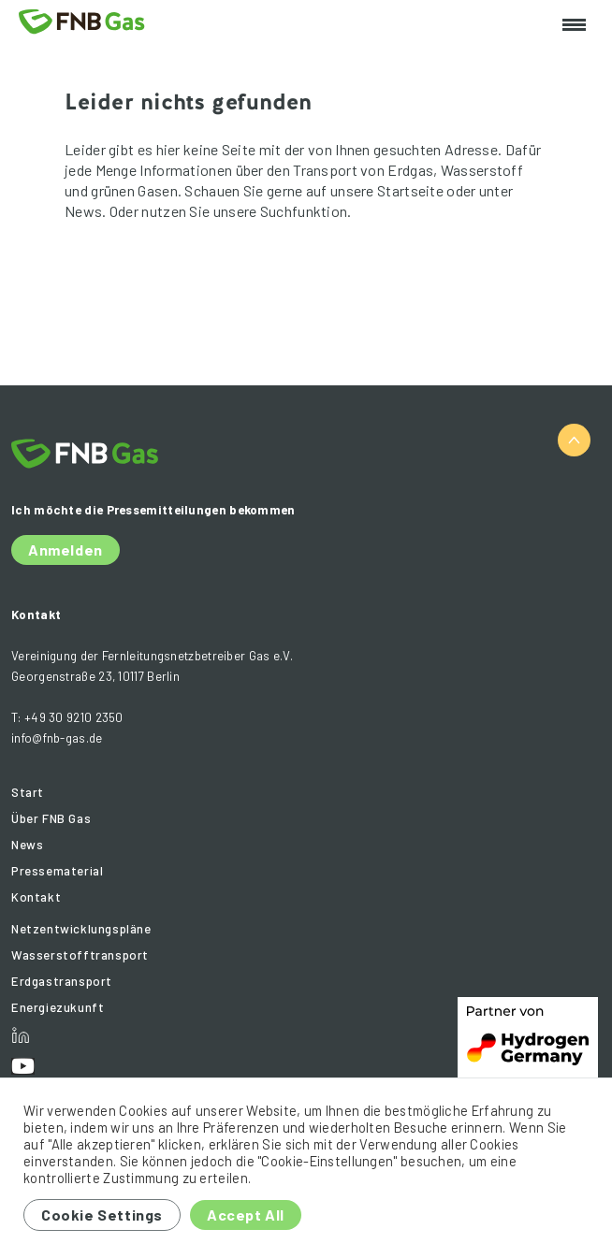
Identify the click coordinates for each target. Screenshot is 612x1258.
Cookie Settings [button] (102, 1214)
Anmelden (65, 549)
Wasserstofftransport (80, 954)
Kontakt (36, 896)
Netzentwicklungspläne (81, 928)
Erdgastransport (61, 981)
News (27, 844)
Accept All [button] (245, 1214)
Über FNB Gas (51, 818)
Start (27, 792)
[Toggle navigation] (574, 25)
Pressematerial (57, 870)
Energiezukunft (57, 1007)
